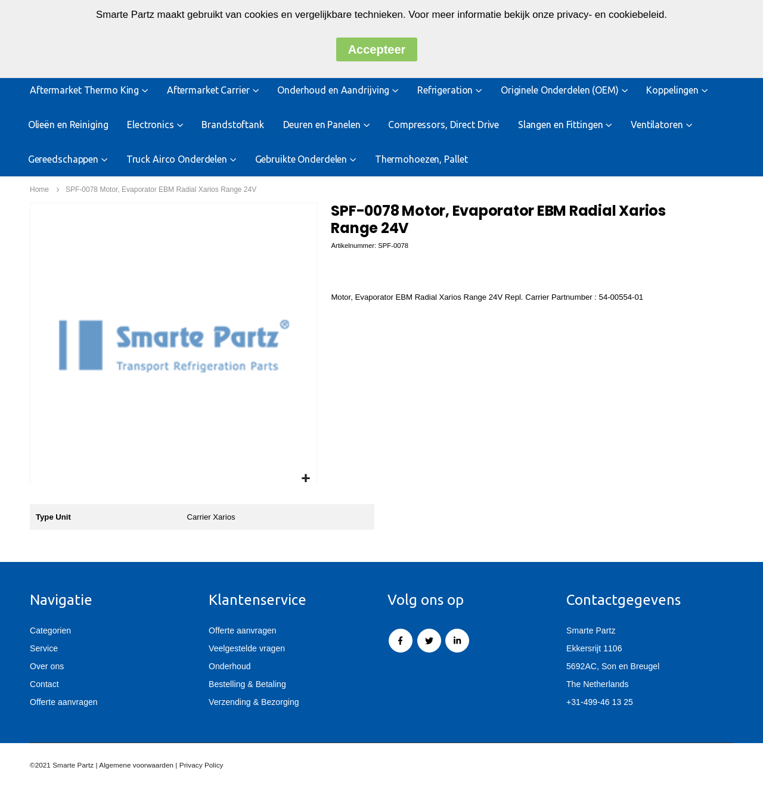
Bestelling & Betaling (247, 686)
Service (44, 650)
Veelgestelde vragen (247, 650)
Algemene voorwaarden (136, 767)
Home (39, 189)
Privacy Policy (201, 767)
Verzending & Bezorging (254, 704)
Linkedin (457, 642)
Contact (44, 686)
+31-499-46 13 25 (599, 704)
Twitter (429, 642)
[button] (306, 478)
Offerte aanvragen (64, 704)
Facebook (400, 642)
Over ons (47, 668)
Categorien (50, 632)
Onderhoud (230, 668)
